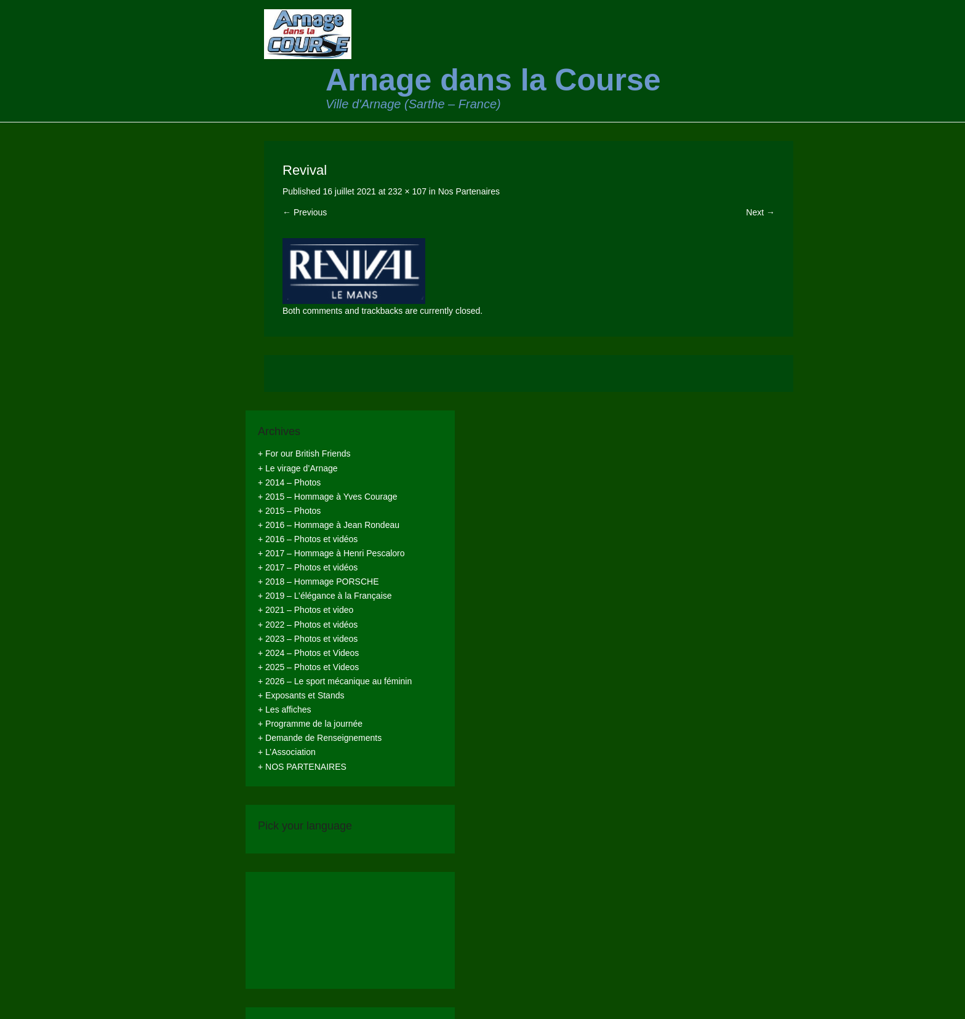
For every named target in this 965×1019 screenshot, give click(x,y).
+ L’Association (287, 752)
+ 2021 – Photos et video (305, 610)
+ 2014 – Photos (289, 482)
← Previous (304, 212)
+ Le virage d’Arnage (298, 468)
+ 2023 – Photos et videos (308, 639)
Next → (760, 212)
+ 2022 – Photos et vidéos (308, 624)
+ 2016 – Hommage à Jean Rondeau (328, 525)
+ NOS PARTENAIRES (302, 767)
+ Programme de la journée (310, 724)
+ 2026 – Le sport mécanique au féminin (335, 681)
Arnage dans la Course (493, 80)
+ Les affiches (284, 709)
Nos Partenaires (469, 191)
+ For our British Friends (304, 453)
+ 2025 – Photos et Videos (308, 667)
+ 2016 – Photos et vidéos (308, 539)
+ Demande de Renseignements (320, 738)
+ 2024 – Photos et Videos (308, 653)
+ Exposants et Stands (301, 695)
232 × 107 (407, 191)
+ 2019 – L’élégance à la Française (325, 596)
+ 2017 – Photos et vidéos (308, 567)
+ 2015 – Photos (289, 511)
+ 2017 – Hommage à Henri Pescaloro (331, 553)
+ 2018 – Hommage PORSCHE (318, 581)
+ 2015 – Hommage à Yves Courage (328, 497)
